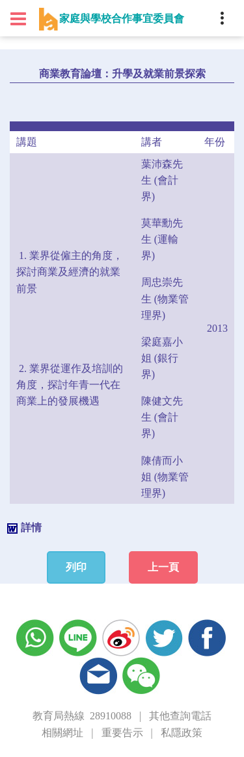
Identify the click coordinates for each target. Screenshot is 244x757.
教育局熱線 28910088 (82, 715)
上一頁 (163, 567)
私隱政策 (181, 732)
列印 (76, 567)
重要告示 (122, 732)
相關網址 (62, 732)
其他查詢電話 (180, 715)
